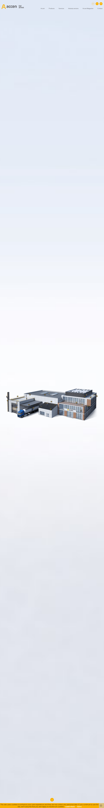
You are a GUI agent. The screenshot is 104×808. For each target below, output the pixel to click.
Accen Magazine (88, 8)
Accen (43, 8)
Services (61, 8)
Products (52, 8)
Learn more (70, 807)
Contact (99, 8)
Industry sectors (73, 8)
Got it (79, 807)
